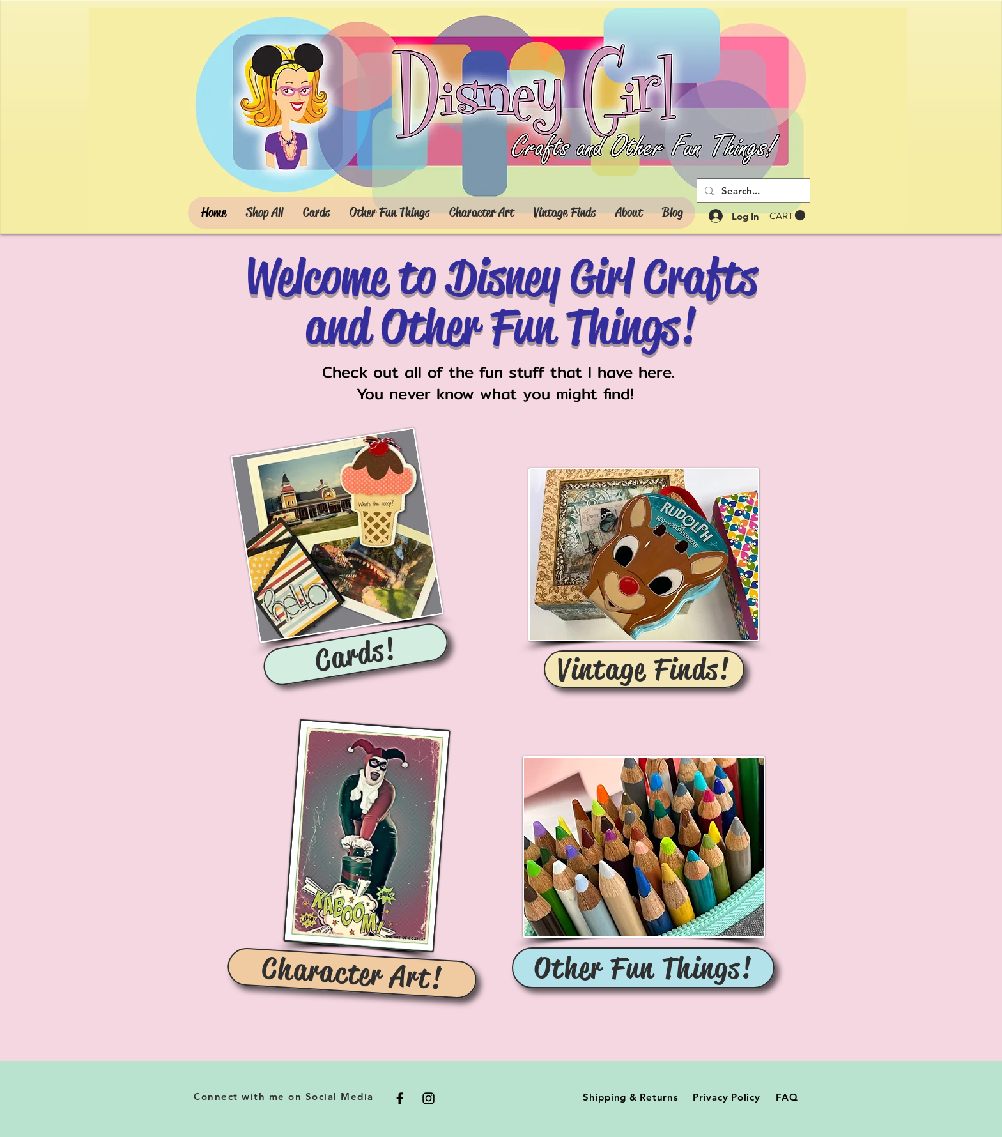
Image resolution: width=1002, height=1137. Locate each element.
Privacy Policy (726, 1097)
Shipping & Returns (631, 1097)
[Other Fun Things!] (643, 967)
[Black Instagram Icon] (428, 1098)
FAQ (787, 1097)
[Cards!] (356, 654)
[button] (787, 215)
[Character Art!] (352, 973)
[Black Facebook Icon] (400, 1098)
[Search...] (752, 190)
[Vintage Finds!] (644, 669)
